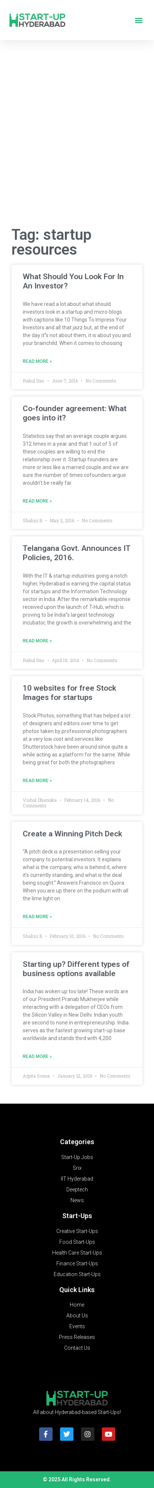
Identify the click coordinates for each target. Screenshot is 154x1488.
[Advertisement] (77, 136)
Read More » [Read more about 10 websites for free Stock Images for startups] (37, 780)
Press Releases (77, 1337)
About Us (77, 1315)
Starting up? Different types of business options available (76, 969)
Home (77, 1305)
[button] (138, 20)
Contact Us (77, 1348)
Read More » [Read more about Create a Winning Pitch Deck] (37, 916)
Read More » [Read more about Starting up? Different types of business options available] (37, 1056)
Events (77, 1326)
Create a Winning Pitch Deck (72, 833)
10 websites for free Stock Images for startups (69, 693)
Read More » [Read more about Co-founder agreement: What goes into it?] (37, 501)
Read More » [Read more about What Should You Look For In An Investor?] (37, 361)
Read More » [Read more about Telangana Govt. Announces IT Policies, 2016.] (37, 640)
